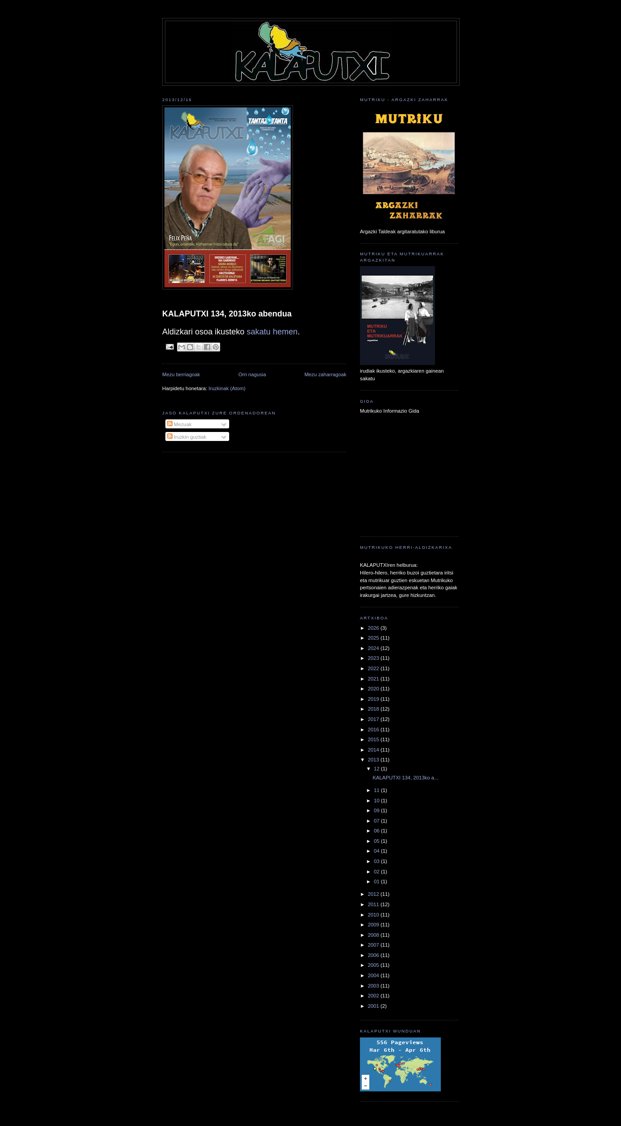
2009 (374, 924)
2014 (374, 749)
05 (377, 841)
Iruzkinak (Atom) (226, 388)
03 (377, 861)
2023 (374, 658)
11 (377, 790)
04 (377, 851)
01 (377, 881)
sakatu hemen (272, 331)
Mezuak (179, 424)
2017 (374, 719)
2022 (374, 668)
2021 (374, 678)
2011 (374, 904)
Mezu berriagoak (181, 374)
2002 (374, 995)
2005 (374, 965)
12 (377, 768)
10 (377, 800)
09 (377, 810)
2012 (374, 894)
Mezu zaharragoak (325, 374)
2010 (374, 914)
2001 (374, 1006)
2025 (374, 638)
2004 (374, 975)
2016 (374, 729)
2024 (374, 648)
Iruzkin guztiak (186, 437)
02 (377, 871)
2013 (374, 759)
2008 (374, 935)
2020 (374, 688)
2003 (374, 985)
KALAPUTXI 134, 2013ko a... (405, 777)
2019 (374, 699)
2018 (374, 709)
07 (377, 820)
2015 (374, 739)
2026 (374, 628)
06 (377, 830)
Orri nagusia (252, 374)
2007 (374, 945)
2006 (374, 955)
